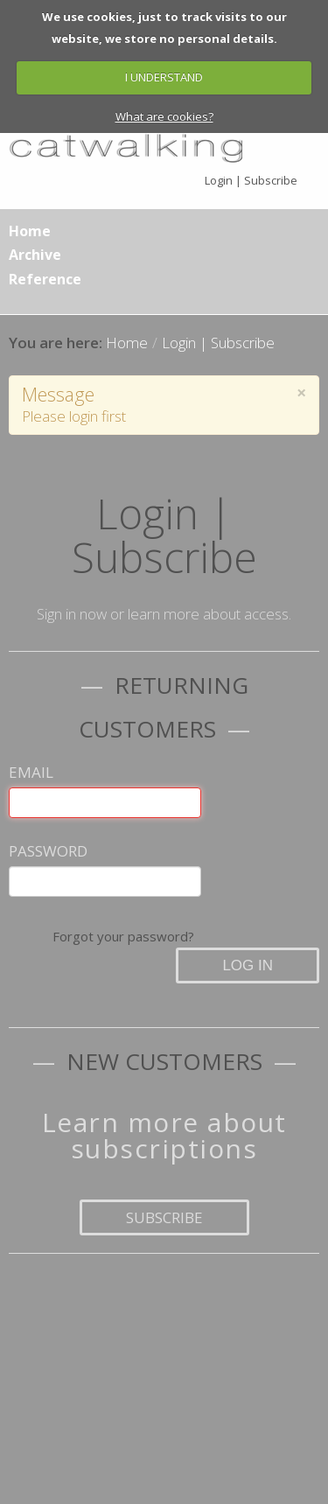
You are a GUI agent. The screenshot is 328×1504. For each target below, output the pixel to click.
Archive (35, 254)
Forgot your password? (123, 936)
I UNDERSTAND (164, 77)
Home (30, 231)
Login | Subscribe (251, 180)
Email (31, 772)
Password (48, 851)
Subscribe (164, 1217)
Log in (247, 965)
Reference (45, 279)
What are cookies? (164, 116)
